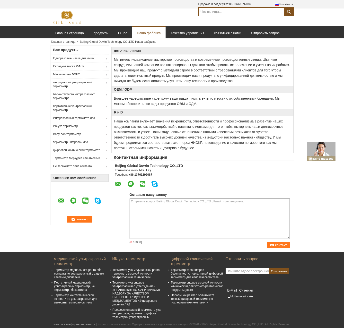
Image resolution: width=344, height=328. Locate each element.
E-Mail (232, 290)
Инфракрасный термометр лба (74, 118)
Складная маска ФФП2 (68, 66)
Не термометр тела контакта (72, 166)
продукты (101, 33)
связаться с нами (227, 33)
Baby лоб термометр (67, 134)
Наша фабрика (149, 33)
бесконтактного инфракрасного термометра (74, 96)
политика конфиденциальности (74, 324)
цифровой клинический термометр (76, 150)
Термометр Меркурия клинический (76, 158)
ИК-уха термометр (65, 126)
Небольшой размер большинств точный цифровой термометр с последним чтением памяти (192, 298)
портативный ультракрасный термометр (72, 108)
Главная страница (69, 33)
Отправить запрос (265, 33)
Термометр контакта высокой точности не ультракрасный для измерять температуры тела (75, 298)
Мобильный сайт (240, 296)
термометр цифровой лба (70, 142)
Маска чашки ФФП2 (66, 74)
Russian (286, 4)
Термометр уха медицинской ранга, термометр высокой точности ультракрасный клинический (137, 273)
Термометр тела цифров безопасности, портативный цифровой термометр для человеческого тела (197, 273)
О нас (122, 33)
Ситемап (246, 290)
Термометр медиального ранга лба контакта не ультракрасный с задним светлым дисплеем (79, 273)
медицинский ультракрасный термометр (72, 84)
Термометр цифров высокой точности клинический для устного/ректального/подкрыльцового (197, 286)
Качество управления (187, 33)
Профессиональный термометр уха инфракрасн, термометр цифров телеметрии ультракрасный (137, 313)
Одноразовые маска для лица (73, 58)
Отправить (279, 271)
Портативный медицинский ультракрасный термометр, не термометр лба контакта (74, 286)
